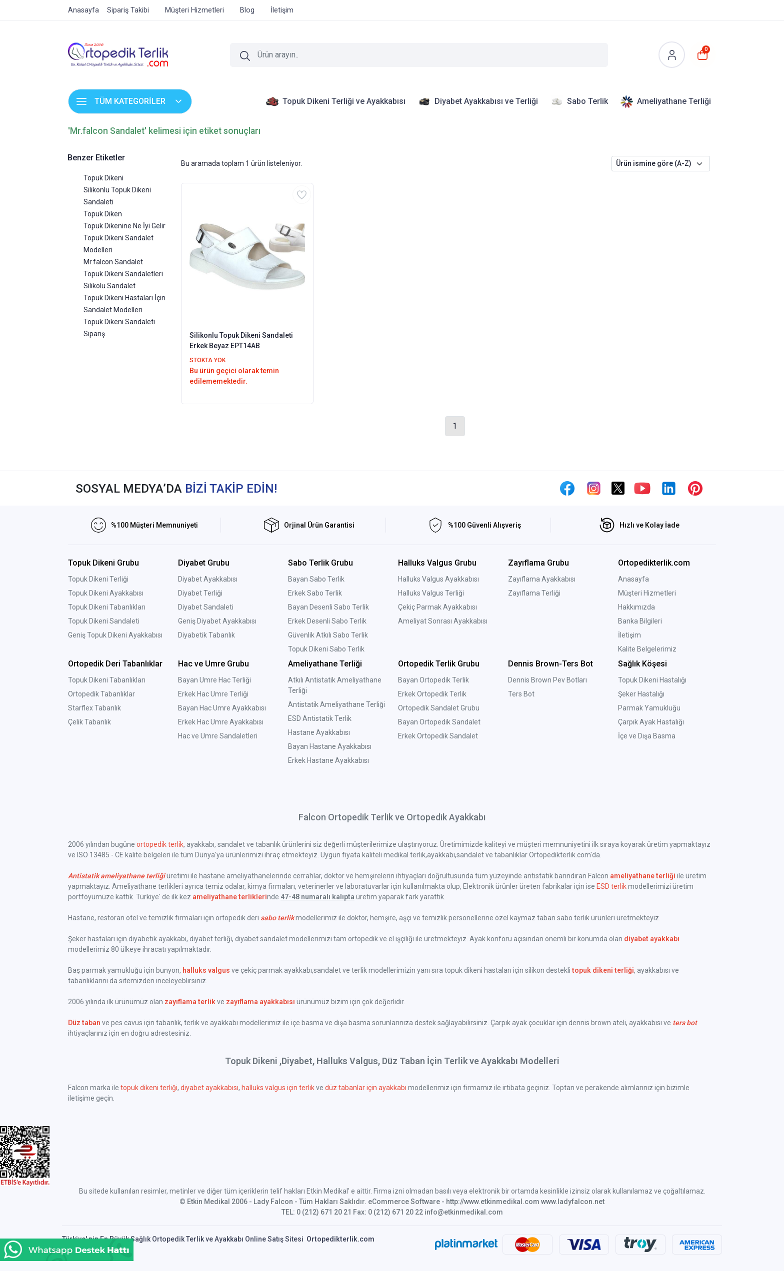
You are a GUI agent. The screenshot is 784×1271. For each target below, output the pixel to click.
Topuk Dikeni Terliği (98, 579)
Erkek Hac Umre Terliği (213, 694)
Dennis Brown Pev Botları (547, 680)
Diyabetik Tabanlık (206, 635)
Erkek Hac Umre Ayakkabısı (221, 722)
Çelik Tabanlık (89, 722)
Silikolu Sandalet (110, 286)
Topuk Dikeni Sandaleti (104, 621)
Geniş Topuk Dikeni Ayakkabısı (115, 635)
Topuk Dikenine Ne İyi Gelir (125, 226)
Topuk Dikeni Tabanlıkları (107, 607)
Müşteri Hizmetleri (647, 593)
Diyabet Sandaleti (206, 607)
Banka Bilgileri (640, 621)
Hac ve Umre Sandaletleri (218, 736)
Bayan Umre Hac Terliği (214, 680)
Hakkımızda (636, 607)
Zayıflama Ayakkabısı (542, 579)
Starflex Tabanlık (94, 708)
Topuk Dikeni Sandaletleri (123, 274)
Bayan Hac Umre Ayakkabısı (222, 708)
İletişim (629, 635)
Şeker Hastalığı (641, 694)
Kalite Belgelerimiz (647, 649)
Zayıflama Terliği (534, 593)
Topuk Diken (103, 214)
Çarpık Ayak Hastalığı (651, 722)
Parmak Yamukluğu (649, 708)
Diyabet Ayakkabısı (208, 579)
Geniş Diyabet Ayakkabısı (217, 621)
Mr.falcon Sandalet (113, 262)
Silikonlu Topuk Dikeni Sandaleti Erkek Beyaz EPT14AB (241, 340)
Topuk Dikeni (104, 178)
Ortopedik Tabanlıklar (101, 694)
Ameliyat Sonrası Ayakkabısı (443, 621)
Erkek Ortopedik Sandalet (438, 736)
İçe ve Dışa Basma (647, 736)
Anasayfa (633, 579)
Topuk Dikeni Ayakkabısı (106, 593)
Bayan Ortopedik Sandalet (439, 722)
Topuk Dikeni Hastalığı (652, 680)
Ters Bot (521, 694)
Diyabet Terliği (200, 593)
